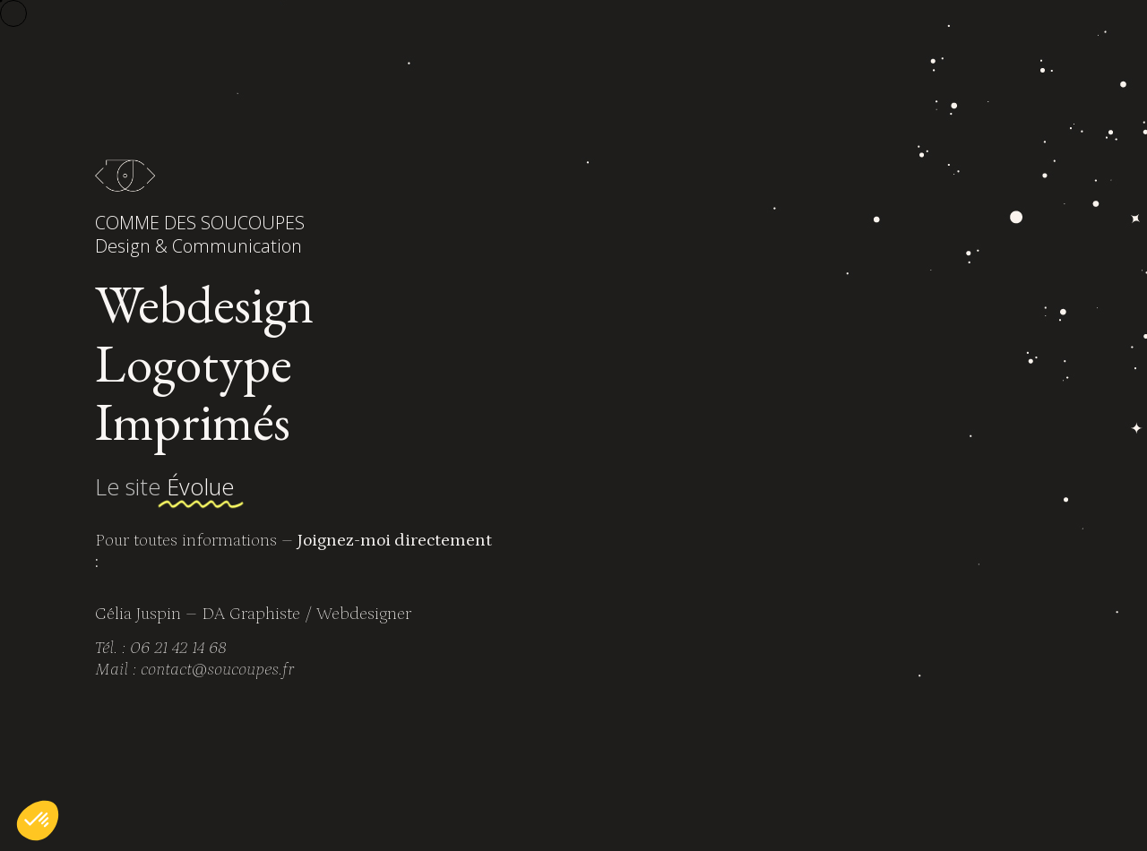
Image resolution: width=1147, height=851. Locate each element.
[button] (37, 820)
